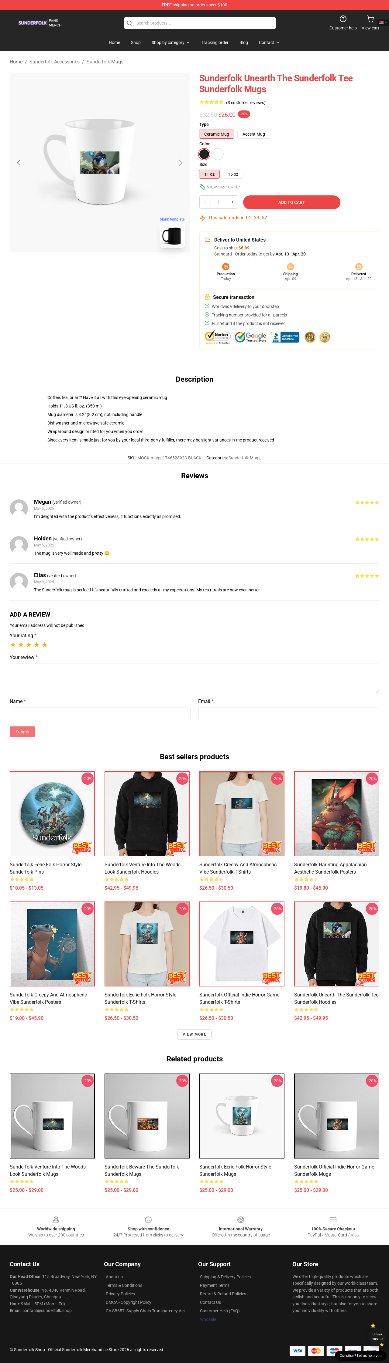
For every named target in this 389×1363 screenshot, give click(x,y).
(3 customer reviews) (246, 102)
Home (16, 62)
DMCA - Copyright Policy (128, 1302)
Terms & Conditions (124, 1285)
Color (204, 143)
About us (114, 1276)
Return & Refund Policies (223, 1293)
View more (194, 1034)
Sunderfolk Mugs (105, 62)
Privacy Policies (120, 1293)
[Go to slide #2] (115, 266)
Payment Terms (214, 1285)
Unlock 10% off (377, 1337)
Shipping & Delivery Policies (225, 1276)
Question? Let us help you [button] (361, 1356)
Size (203, 164)
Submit (22, 731)
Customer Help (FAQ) (220, 1310)
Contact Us (210, 1302)
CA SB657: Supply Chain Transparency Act (145, 1310)
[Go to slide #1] (83, 266)
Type (204, 124)
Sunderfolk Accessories (54, 62)
